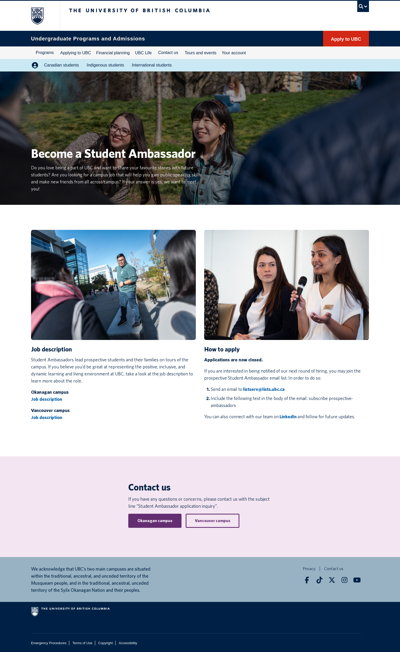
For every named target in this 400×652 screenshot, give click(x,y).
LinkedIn (288, 416)
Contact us (168, 52)
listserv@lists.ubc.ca (263, 389)
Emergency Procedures (48, 643)
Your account (234, 53)
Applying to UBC (75, 53)
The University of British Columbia (42, 16)
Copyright (105, 643)
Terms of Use (82, 643)
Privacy (309, 568)
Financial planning (113, 53)
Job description (46, 399)
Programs (45, 52)
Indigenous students (105, 65)
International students (152, 65)
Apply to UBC (346, 39)
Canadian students (61, 65)
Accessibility (128, 643)
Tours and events (200, 53)
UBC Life (143, 53)
